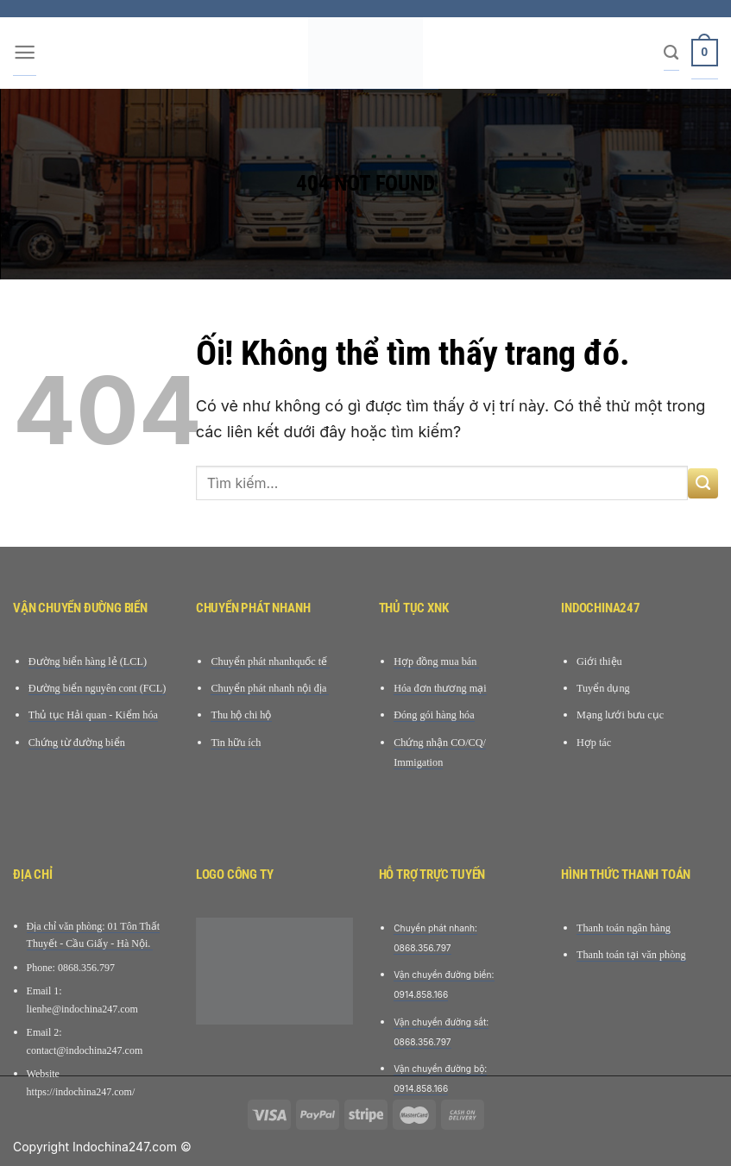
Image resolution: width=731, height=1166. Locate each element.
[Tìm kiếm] (671, 53)
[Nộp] (703, 483)
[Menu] (24, 53)
